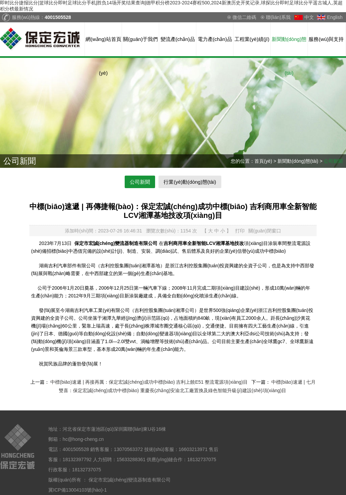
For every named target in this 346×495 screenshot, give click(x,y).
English (335, 17)
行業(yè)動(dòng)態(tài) (190, 182)
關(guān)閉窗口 (264, 230)
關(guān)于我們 (140, 39)
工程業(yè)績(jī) (251, 39)
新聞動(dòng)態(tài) (289, 46)
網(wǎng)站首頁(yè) (103, 46)
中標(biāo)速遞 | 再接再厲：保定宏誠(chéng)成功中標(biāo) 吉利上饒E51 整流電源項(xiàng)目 (149, 382)
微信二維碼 (244, 17)
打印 (240, 230)
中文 (309, 17)
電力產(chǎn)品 (215, 39)
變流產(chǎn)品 (177, 39)
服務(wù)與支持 (326, 39)
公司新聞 (333, 161)
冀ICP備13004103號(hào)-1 (77, 490)
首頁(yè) (263, 161)
